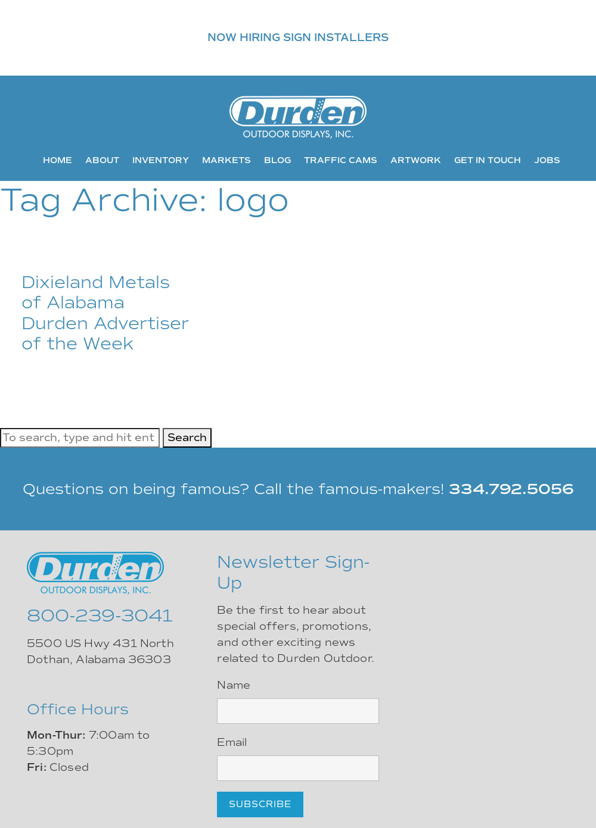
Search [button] (187, 437)
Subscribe (260, 804)
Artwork (415, 160)
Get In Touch (487, 160)
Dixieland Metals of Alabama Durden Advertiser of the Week (105, 313)
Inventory (160, 160)
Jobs (547, 160)
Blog (277, 160)
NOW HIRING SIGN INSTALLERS (298, 37)
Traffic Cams (340, 160)
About (102, 160)
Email (232, 742)
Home (57, 160)
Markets (226, 160)
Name (233, 685)
